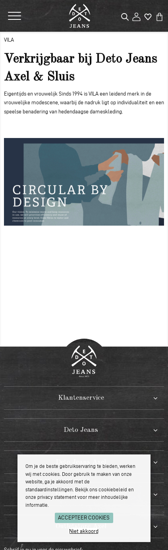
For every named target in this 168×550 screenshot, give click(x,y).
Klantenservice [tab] (81, 398)
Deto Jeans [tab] (81, 430)
